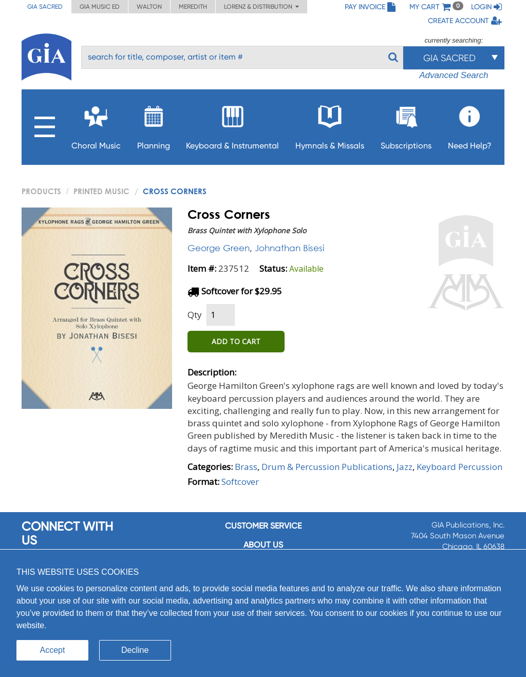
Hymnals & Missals (329, 125)
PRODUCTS (41, 191)
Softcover (240, 481)
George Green (218, 247)
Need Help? (470, 125)
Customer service (263, 526)
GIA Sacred (45, 6)
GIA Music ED (100, 6)
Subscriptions (406, 125)
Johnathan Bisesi (289, 247)
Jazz (404, 467)
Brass (246, 467)
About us (263, 545)
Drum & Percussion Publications (326, 467)
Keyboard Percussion (459, 467)
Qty (194, 315)
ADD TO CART (236, 341)
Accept (52, 650)
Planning (153, 125)
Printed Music (101, 191)
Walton (149, 6)
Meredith (193, 6)
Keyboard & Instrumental (232, 125)
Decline (134, 650)
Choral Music (96, 125)
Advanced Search (453, 75)
